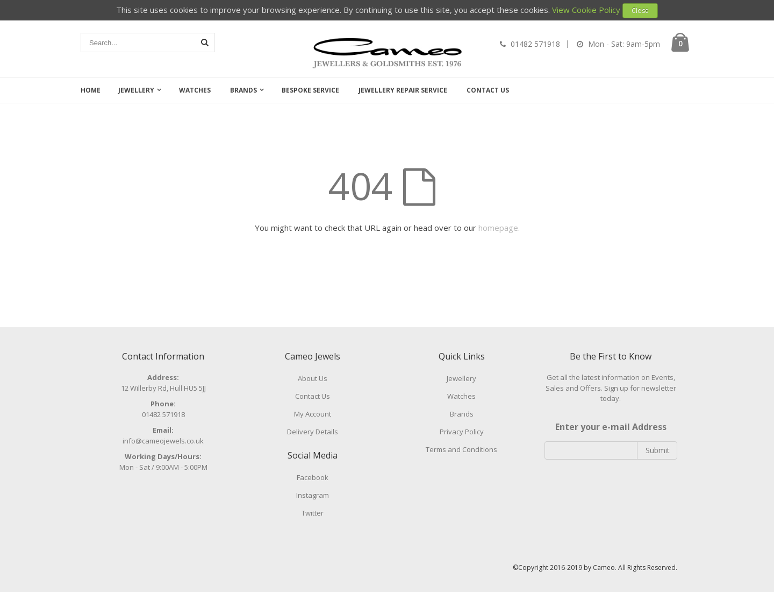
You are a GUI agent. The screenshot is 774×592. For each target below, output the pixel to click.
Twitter (313, 513)
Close (640, 10)
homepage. (499, 227)
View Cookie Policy (586, 9)
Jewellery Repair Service (403, 90)
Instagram (312, 495)
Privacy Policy (462, 431)
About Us (312, 378)
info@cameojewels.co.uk (163, 441)
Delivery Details (312, 431)
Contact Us (488, 90)
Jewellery (136, 90)
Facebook (312, 477)
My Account (312, 414)
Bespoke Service (310, 90)
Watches (195, 90)
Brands (243, 90)
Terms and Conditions (461, 449)
